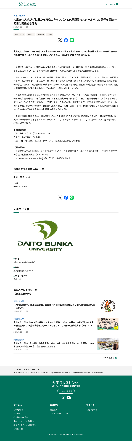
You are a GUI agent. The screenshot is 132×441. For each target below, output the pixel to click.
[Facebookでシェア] (66, 40)
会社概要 (53, 409)
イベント (31, 34)
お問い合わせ (91, 409)
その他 (49, 34)
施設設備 (41, 34)
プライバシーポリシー (59, 413)
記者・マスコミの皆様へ (24, 421)
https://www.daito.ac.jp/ (24, 262)
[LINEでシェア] (72, 40)
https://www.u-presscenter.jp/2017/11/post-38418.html (43, 158)
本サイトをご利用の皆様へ (25, 425)
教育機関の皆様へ (21, 417)
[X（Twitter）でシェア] (60, 40)
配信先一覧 (18, 428)
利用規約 (17, 413)
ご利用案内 (18, 409)
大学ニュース (19, 34)
